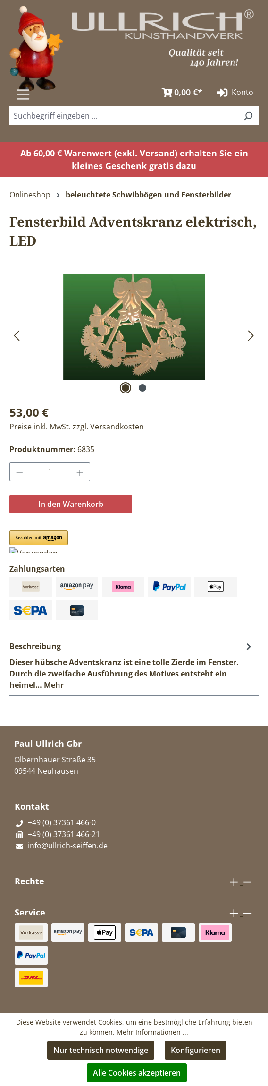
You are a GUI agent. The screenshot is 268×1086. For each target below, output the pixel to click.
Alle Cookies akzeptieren (137, 1073)
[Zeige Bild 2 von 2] (142, 388)
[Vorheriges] (16, 335)
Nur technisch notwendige (100, 1050)
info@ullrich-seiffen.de (61, 845)
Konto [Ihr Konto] (234, 92)
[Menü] (23, 94)
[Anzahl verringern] (19, 471)
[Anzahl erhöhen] (80, 471)
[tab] (131, 665)
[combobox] (123, 115)
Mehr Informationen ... (152, 1031)
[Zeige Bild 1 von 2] (125, 388)
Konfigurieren (195, 1050)
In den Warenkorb (70, 504)
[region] (134, 335)
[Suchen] (145, 89)
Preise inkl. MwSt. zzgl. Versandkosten (76, 426)
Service (30, 912)
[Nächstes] (251, 335)
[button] (38, 541)
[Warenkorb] (180, 93)
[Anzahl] (50, 471)
